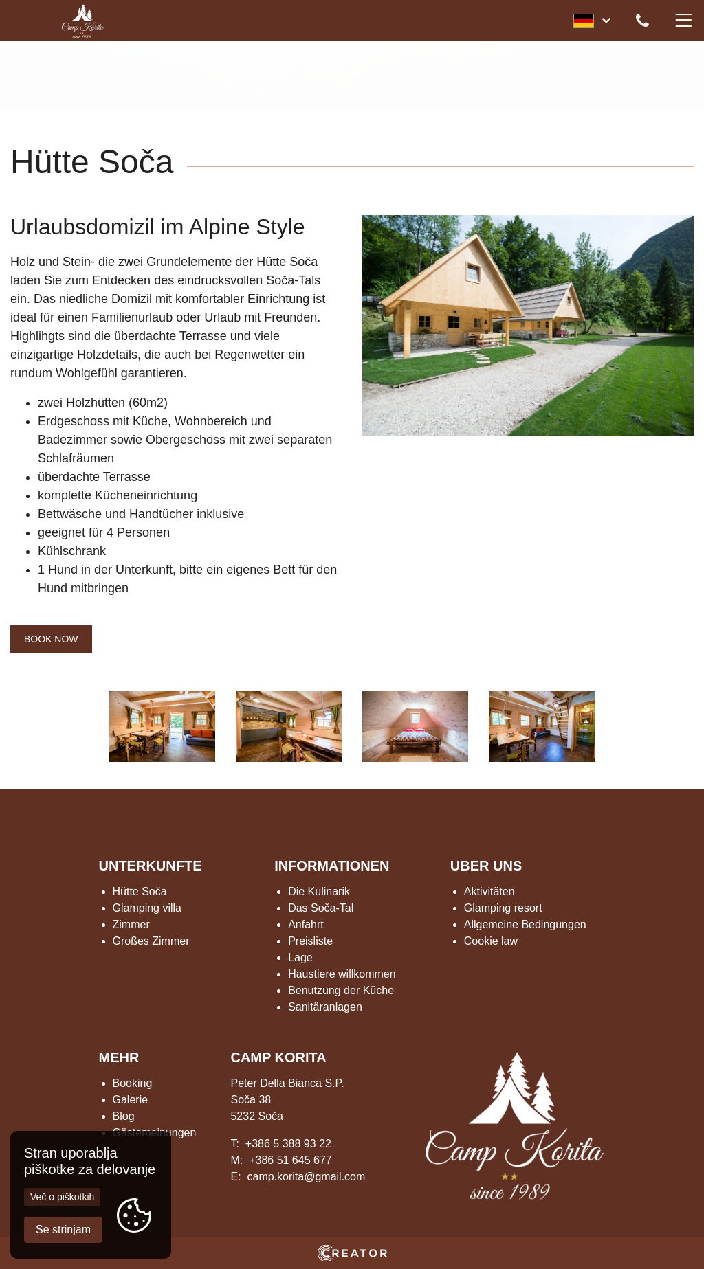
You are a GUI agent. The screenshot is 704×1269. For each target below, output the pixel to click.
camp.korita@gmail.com (306, 1176)
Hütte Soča (140, 891)
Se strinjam (63, 1227)
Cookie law (491, 941)
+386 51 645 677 (290, 1160)
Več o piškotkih (62, 1194)
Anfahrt (306, 924)
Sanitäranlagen (325, 1007)
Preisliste (310, 941)
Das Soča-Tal (320, 908)
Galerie (130, 1099)
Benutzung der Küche (341, 990)
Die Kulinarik (319, 891)
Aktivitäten (489, 891)
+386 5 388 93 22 (288, 1143)
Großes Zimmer (151, 941)
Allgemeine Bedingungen (525, 924)
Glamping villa (147, 908)
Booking (133, 1083)
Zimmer (131, 924)
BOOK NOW (51, 638)
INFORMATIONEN (331, 865)
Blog (124, 1116)
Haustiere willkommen (342, 974)
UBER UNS (486, 865)
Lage (300, 957)
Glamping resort (503, 908)
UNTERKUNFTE (150, 865)
